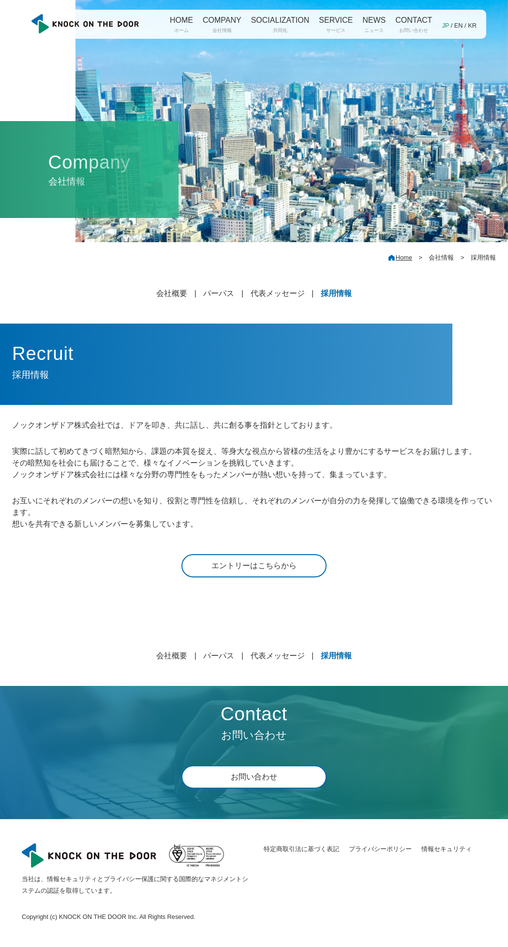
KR (472, 25)
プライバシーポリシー (380, 849)
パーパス (218, 293)
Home (404, 257)
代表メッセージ (278, 293)
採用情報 (336, 293)
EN (458, 25)
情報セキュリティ (446, 849)
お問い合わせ (254, 777)
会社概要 (171, 293)
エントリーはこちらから (254, 565)
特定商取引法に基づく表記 (301, 849)
